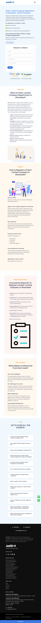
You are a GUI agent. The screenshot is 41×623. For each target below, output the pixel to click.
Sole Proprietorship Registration (12, 567)
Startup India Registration (11, 564)
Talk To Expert (10, 42)
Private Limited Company (10, 560)
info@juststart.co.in (21, 531)
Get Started (20, 621)
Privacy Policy (8, 616)
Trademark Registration (10, 569)
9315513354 (15, 527)
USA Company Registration (11, 576)
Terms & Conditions (15, 616)
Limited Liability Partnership (11, 561)
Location (7, 588)
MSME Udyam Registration (11, 574)
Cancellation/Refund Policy (25, 616)
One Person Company (10, 562)
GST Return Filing (9, 572)
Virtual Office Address (10, 565)
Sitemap (7, 587)
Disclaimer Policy (9, 618)
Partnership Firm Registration (11, 568)
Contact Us (8, 586)
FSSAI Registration (9, 571)
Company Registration (10, 575)
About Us (7, 584)
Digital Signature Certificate (11, 578)
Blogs (7, 583)
